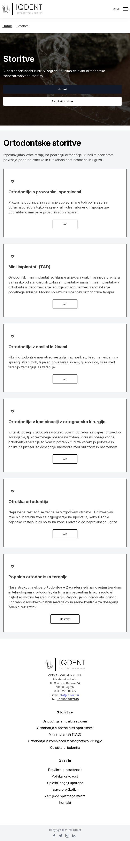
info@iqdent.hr (69, 695)
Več (65, 224)
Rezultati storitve (62, 101)
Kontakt (62, 89)
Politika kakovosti (65, 776)
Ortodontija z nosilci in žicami (65, 721)
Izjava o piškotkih (65, 789)
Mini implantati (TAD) (65, 734)
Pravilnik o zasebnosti (65, 770)
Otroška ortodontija (65, 747)
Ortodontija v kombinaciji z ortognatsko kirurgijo (65, 741)
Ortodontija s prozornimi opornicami (65, 728)
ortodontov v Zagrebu (62, 587)
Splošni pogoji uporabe (65, 783)
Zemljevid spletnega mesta (65, 796)
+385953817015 (68, 699)
